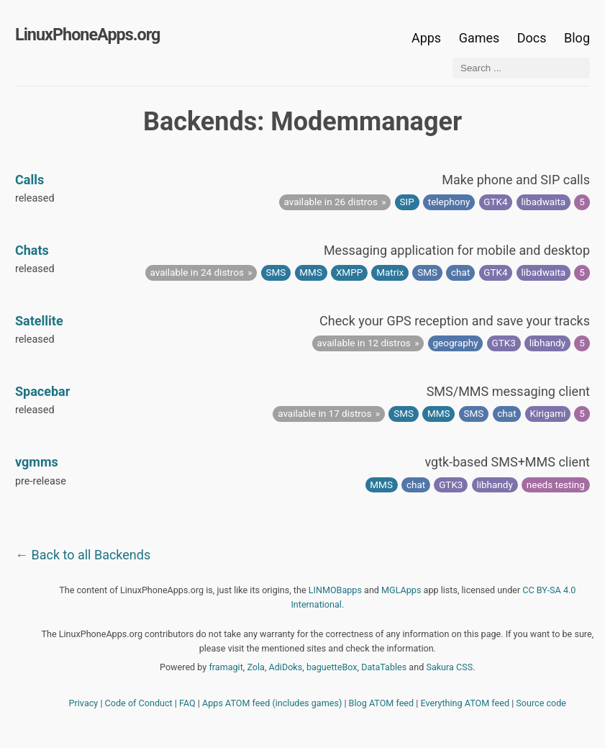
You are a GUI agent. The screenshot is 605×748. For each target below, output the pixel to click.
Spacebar (42, 391)
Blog (577, 37)
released (35, 198)
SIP (407, 201)
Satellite (39, 320)
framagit (225, 667)
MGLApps (401, 590)
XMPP (349, 272)
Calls (29, 179)
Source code (541, 703)
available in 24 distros (197, 272)
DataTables (383, 667)
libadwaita (544, 201)
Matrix (390, 272)
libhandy (547, 342)
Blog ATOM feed (381, 703)
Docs (533, 37)
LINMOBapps (335, 590)
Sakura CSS (449, 667)
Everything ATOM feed (464, 703)
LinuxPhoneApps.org (87, 34)
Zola (256, 667)
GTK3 (504, 342)
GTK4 (495, 201)
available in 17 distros (324, 413)
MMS (310, 272)
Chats (32, 250)
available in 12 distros (364, 342)
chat (460, 272)
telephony (449, 201)
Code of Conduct (139, 703)
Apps (426, 37)
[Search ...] (521, 68)
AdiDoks (286, 667)
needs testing (556, 484)
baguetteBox (332, 667)
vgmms (36, 461)
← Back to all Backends (82, 554)
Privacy (84, 703)
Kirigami (548, 413)
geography (455, 342)
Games (479, 37)
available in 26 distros (331, 201)
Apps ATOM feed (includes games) (272, 703)
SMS (276, 272)
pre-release (40, 481)
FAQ (187, 703)
